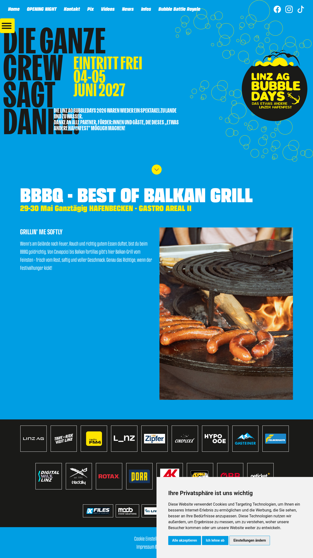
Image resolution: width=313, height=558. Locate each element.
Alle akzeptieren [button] (184, 540)
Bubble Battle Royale (179, 8)
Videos (107, 8)
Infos (146, 8)
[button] (7, 25)
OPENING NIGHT (41, 8)
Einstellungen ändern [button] (250, 540)
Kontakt (72, 8)
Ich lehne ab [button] (215, 540)
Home (13, 8)
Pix (90, 8)
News (128, 8)
